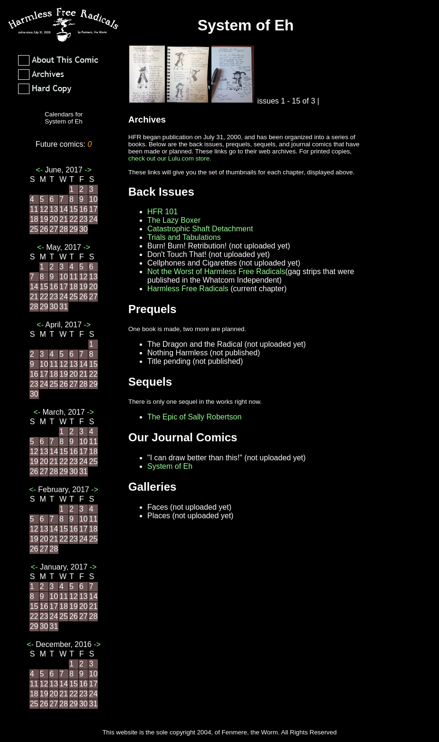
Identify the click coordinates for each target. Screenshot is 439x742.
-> (87, 170)
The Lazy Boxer (173, 220)
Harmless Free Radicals (188, 289)
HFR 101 (162, 212)
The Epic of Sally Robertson (194, 417)
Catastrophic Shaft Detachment (200, 229)
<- (40, 170)
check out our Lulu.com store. (169, 158)
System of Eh (169, 466)
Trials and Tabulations (184, 237)
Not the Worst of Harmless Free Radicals (216, 271)
